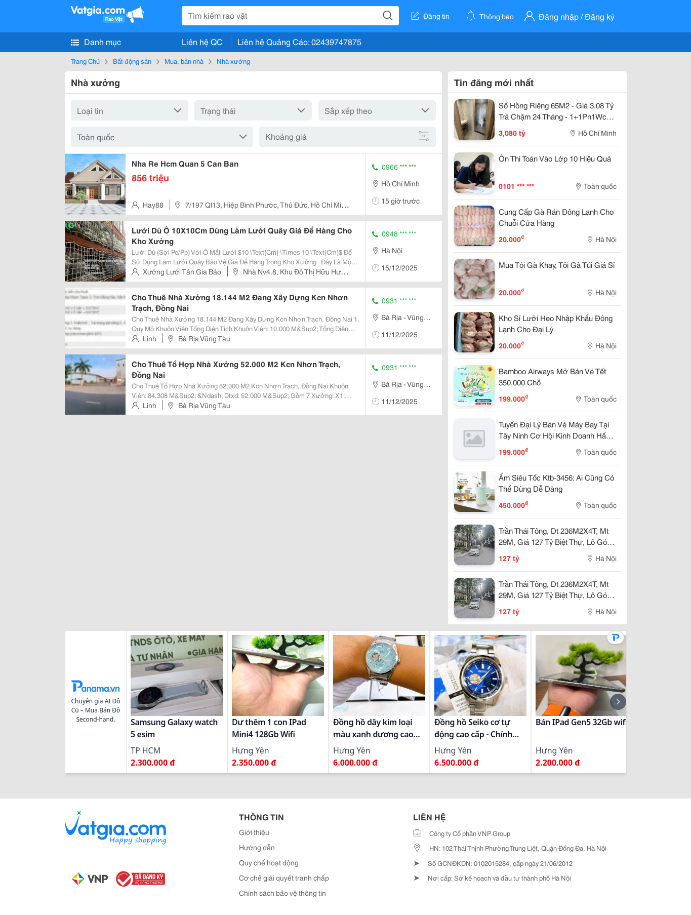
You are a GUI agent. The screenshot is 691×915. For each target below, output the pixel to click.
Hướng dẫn (257, 847)
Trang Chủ (85, 60)
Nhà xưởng (233, 60)
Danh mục (96, 41)
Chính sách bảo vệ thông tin (282, 893)
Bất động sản (132, 60)
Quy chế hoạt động (269, 862)
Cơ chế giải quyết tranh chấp (284, 877)
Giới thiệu (254, 832)
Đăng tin (430, 16)
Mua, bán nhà (184, 60)
